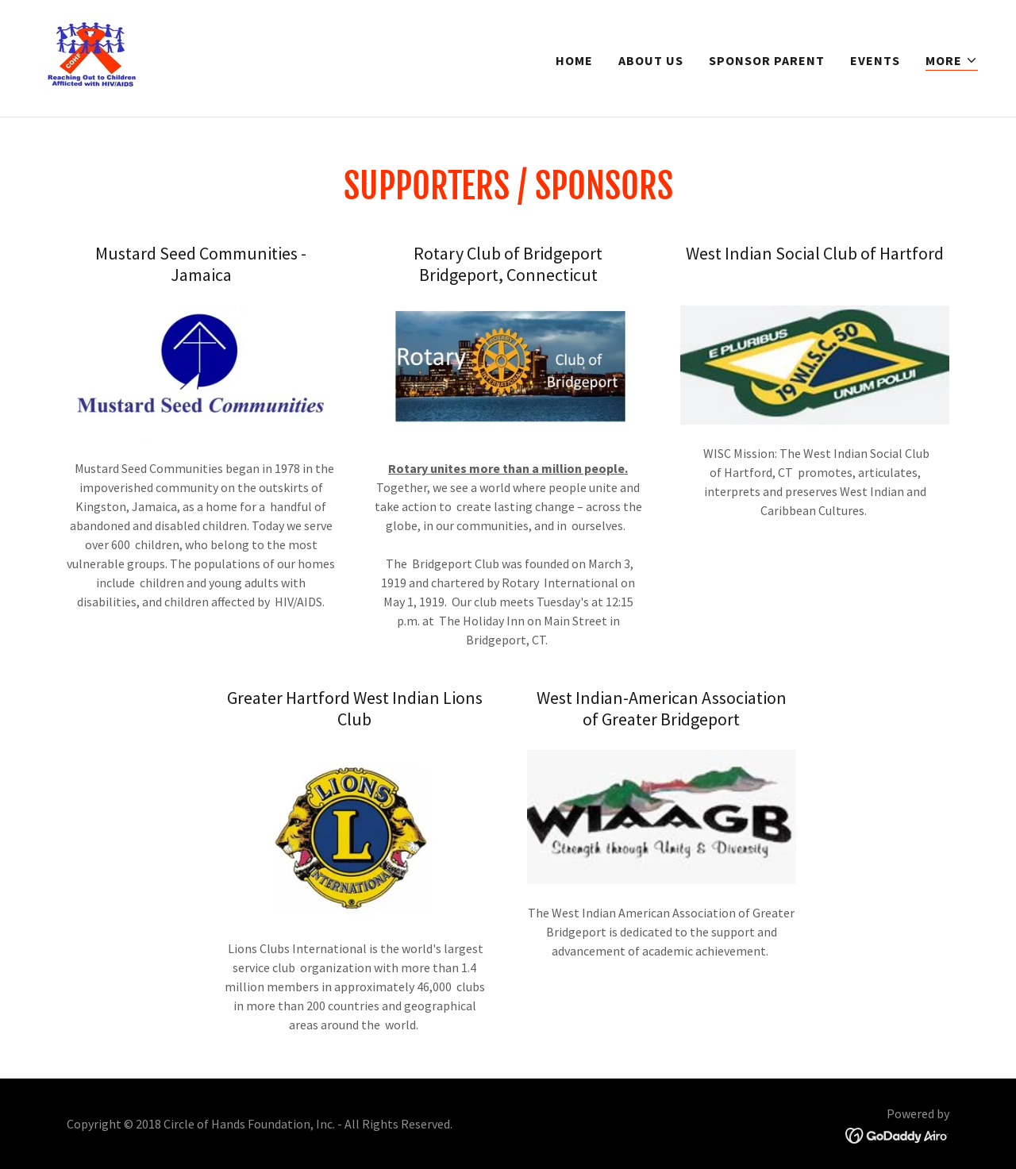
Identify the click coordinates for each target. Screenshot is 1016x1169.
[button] (952, 61)
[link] (90, 56)
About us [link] (650, 60)
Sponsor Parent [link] (767, 60)
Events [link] (875, 60)
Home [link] (574, 60)
